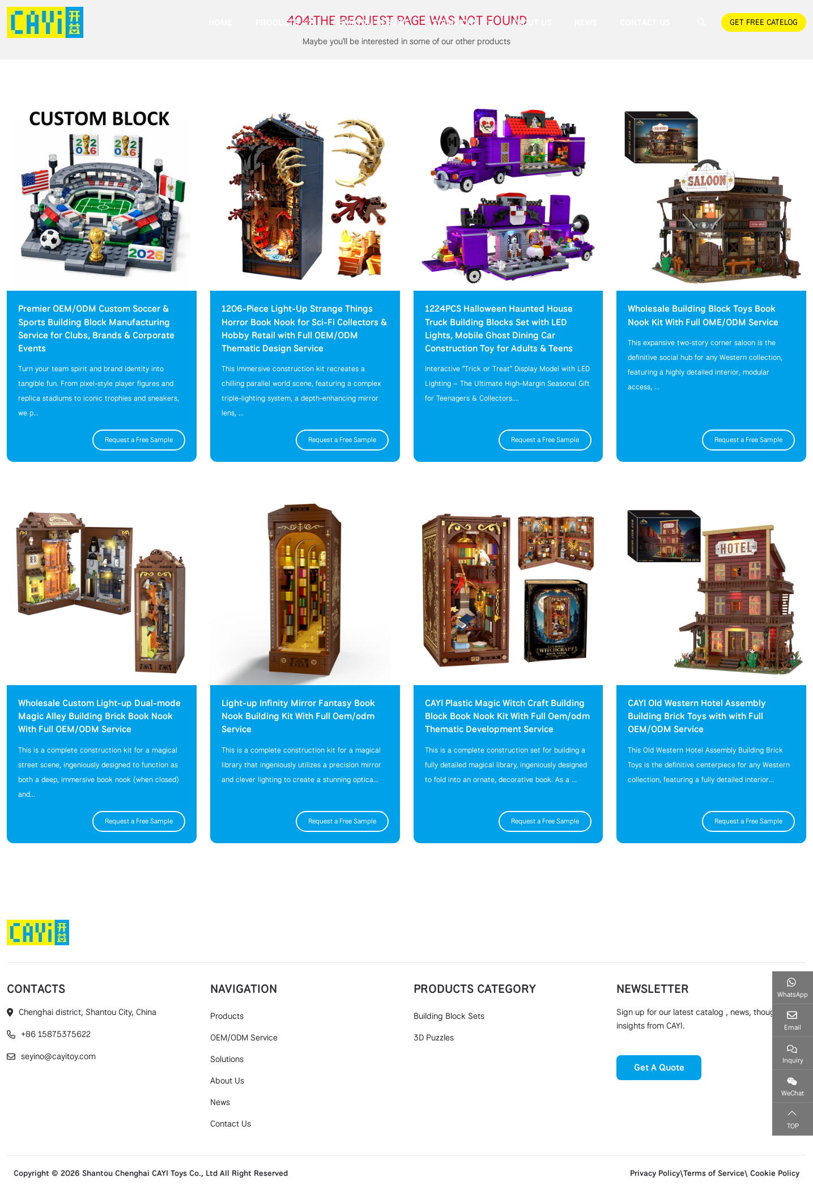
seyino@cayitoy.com (58, 1056)
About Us (532, 22)
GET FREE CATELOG (764, 22)
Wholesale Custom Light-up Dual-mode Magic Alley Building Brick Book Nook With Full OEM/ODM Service (99, 716)
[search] (700, 22)
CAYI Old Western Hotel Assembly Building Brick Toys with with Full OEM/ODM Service (697, 716)
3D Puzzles (434, 1037)
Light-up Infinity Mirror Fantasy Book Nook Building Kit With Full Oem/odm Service (298, 716)
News (585, 22)
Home (220, 22)
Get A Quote (659, 1067)
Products (277, 22)
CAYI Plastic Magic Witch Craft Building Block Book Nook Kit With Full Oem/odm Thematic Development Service (507, 716)
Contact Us (645, 22)
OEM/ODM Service (371, 22)
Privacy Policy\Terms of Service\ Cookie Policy (714, 1173)
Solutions (455, 22)
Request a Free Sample (139, 439)
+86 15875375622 (56, 1034)
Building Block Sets (449, 1016)
